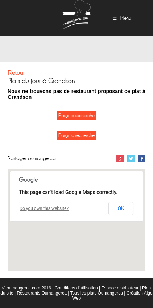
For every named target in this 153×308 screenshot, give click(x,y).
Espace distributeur (120, 288)
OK (120, 208)
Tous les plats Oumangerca (96, 293)
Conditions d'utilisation (76, 288)
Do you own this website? (44, 208)
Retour (16, 73)
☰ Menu (121, 18)
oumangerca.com (23, 288)
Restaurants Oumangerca (41, 293)
